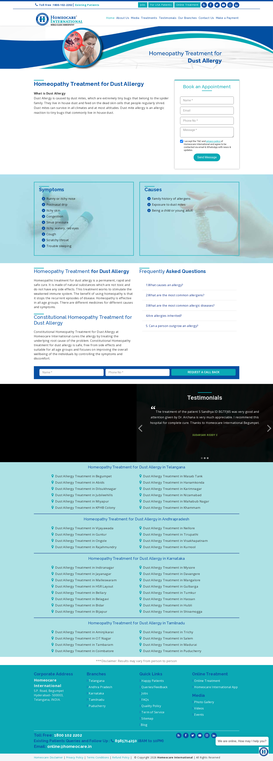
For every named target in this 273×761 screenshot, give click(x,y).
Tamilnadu (96, 700)
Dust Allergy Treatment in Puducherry (170, 651)
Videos (199, 708)
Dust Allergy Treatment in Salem (166, 638)
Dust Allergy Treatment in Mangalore (169, 580)
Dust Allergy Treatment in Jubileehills (82, 495)
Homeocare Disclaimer (49, 757)
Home (110, 18)
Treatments (149, 18)
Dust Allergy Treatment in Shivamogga (170, 611)
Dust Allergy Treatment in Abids (78, 482)
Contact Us (206, 18)
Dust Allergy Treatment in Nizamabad (170, 495)
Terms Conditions (98, 757)
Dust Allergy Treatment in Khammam (169, 507)
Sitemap (147, 718)
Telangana (96, 681)
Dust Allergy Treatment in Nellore (167, 528)
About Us (122, 18)
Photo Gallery (203, 702)
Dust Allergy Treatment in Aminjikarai (82, 632)
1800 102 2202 (68, 735)
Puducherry (96, 706)
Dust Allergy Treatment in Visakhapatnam (173, 541)
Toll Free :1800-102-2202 (55, 5)
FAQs (145, 700)
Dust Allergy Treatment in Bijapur (79, 611)
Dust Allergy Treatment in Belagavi (80, 599)
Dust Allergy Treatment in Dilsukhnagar (83, 489)
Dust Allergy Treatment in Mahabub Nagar (174, 501)
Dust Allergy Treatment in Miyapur (80, 501)
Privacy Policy (75, 757)
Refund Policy (121, 757)
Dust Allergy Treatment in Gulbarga (168, 586)
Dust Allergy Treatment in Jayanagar (81, 574)
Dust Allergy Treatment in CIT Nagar (81, 638)
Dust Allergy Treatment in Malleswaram (84, 580)
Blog (144, 725)
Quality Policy (151, 706)
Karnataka (96, 693)
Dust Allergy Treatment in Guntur (79, 534)
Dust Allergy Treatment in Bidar (77, 605)
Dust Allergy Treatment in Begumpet (81, 476)
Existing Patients (86, 5)
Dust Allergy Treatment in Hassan (167, 599)
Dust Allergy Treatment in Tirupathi (168, 534)
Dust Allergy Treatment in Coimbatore (82, 651)
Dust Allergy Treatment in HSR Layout (82, 586)
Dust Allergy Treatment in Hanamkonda (172, 482)
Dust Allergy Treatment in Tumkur (167, 592)
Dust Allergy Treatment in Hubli (165, 605)
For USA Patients (161, 4)
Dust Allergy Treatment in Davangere (169, 574)
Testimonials (167, 18)
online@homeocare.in (69, 746)
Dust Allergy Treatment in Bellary (79, 592)
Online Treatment (187, 4)
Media (135, 18)
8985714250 (126, 740)
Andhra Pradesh (100, 687)
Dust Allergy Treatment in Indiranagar (82, 567)
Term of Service (152, 712)
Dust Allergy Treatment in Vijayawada (82, 528)
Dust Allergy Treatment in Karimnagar (170, 489)
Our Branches (187, 18)
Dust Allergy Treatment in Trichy (166, 632)
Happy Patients (152, 681)
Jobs (142, 4)
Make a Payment (227, 18)
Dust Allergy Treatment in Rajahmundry (84, 547)
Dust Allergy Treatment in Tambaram (82, 644)
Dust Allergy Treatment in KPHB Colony (83, 507)
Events (198, 715)
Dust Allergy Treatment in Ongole (79, 541)
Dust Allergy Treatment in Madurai (168, 644)
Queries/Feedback (154, 687)
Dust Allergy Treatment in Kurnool (167, 547)
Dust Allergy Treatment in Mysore (167, 567)
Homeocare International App (216, 687)
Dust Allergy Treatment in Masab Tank (171, 476)
